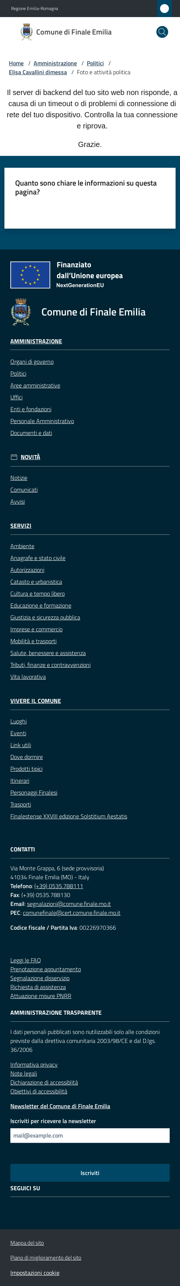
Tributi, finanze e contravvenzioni (50, 664)
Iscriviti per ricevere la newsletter (53, 1120)
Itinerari (19, 780)
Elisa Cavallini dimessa (38, 72)
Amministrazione (55, 63)
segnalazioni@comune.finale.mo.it (69, 903)
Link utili (20, 744)
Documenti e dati (31, 432)
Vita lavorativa (28, 676)
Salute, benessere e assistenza (48, 652)
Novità (30, 457)
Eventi (18, 733)
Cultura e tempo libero (37, 593)
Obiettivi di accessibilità (38, 1091)
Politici (95, 63)
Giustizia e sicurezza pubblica (45, 617)
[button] (162, 32)
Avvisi (17, 501)
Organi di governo (32, 361)
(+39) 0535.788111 (58, 885)
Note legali (23, 1073)
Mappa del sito (27, 1242)
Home (16, 63)
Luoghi (18, 721)
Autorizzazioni (27, 569)
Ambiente (22, 545)
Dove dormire (26, 756)
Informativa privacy (34, 1064)
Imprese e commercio (36, 629)
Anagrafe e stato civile (37, 557)
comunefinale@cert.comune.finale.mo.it (71, 912)
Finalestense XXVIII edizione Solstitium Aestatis (68, 816)
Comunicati (24, 489)
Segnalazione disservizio (39, 978)
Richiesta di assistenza (38, 986)
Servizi (20, 525)
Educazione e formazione (40, 605)
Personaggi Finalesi (33, 792)
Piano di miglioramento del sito (45, 1257)
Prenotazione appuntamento (45, 969)
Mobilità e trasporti (33, 641)
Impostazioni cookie (35, 1272)
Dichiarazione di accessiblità (44, 1082)
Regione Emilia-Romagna (34, 8)
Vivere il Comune (35, 700)
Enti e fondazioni (30, 409)
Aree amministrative (35, 385)
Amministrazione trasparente (56, 1012)
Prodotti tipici (26, 768)
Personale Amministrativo (42, 420)
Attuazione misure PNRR (40, 995)
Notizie (18, 477)
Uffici (16, 397)
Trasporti (20, 804)
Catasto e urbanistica (36, 581)
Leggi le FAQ (25, 960)
